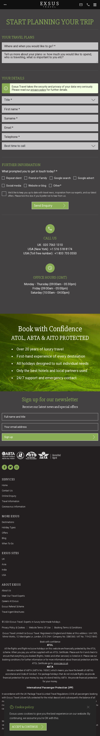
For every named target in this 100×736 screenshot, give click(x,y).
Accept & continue (28, 727)
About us (6, 590)
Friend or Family (38, 178)
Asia (4, 564)
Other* (57, 185)
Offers (5, 533)
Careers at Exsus (10, 601)
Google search (62, 178)
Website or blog (37, 185)
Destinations (8, 522)
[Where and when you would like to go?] (50, 46)
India (4, 569)
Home (5, 485)
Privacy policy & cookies (13, 627)
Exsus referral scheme (13, 606)
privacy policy (38, 89)
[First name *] (50, 109)
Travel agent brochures (13, 612)
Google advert (86, 178)
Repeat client (14, 178)
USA (4, 575)
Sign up (50, 437)
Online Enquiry (9, 496)
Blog (4, 538)
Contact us (7, 490)
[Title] (50, 100)
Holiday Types (9, 527)
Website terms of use (39, 627)
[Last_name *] (50, 118)
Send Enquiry (50, 205)
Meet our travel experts (13, 596)
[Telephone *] (50, 136)
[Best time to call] (50, 146)
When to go (7, 543)
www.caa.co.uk (61, 663)
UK (3, 559)
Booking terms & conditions (68, 627)
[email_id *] (50, 127)
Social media (13, 185)
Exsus (50, 4)
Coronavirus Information (13, 506)
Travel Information (10, 501)
